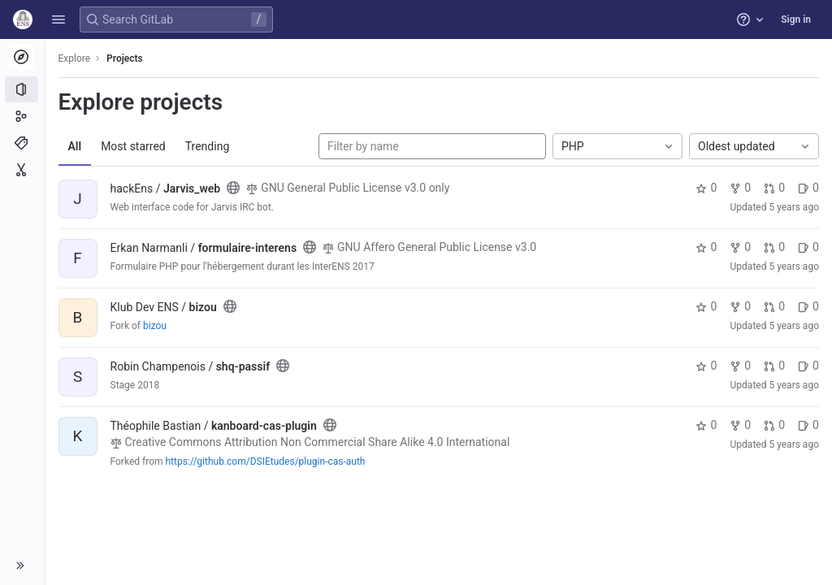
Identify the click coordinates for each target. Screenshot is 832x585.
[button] (59, 19)
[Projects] (22, 89)
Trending (207, 146)
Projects (125, 58)
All (75, 146)
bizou (155, 326)
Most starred (134, 146)
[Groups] (22, 116)
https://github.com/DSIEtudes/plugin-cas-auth (266, 461)
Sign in (796, 19)
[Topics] (22, 143)
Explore (74, 58)
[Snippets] (22, 170)
